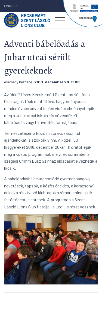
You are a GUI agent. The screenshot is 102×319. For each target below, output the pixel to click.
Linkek (11, 6)
